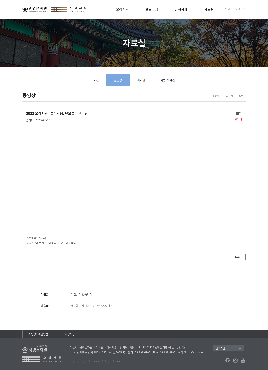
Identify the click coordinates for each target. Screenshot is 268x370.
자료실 (209, 9)
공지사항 (181, 9)
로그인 (228, 9)
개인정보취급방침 (38, 334)
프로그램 (151, 9)
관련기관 (220, 348)
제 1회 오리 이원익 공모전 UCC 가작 (92, 306)
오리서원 (122, 9)
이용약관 (70, 334)
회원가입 (241, 9)
